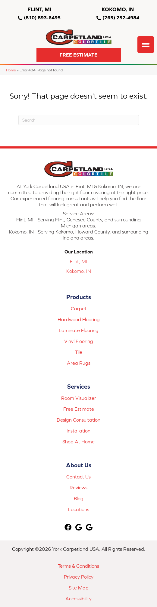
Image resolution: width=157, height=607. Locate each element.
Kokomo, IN (78, 271)
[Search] (78, 120)
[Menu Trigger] (145, 44)
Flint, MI (78, 261)
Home (11, 70)
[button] (78, 55)
